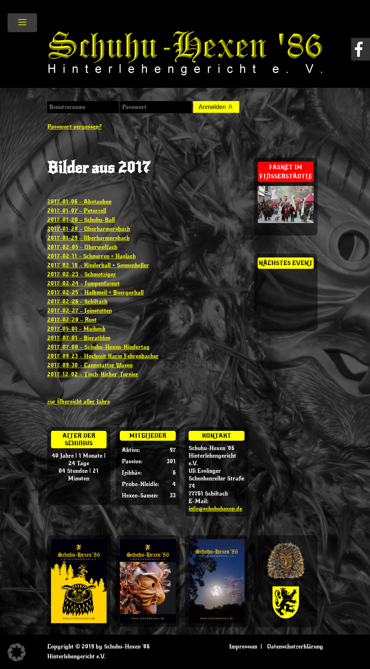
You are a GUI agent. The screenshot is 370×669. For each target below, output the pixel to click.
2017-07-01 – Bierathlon (78, 338)
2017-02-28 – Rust (72, 320)
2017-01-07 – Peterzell (76, 211)
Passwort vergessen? (74, 127)
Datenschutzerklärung (295, 646)
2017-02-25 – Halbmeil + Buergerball (95, 292)
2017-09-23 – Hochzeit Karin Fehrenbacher (103, 356)
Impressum (243, 646)
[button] (16, 652)
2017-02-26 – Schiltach (77, 302)
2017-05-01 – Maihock (76, 329)
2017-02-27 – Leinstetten (79, 311)
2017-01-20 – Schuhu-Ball (81, 220)
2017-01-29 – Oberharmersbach (88, 238)
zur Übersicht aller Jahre (78, 401)
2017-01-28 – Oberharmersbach (88, 229)
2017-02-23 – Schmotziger (81, 274)
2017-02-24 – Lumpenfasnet (83, 283)
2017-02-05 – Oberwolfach (82, 247)
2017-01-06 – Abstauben (79, 202)
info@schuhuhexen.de (215, 509)
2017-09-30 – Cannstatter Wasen (90, 365)
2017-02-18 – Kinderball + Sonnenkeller (98, 265)
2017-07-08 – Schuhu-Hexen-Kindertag (98, 347)
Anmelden (216, 107)
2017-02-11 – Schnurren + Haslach (91, 256)
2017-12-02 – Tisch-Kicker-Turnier (92, 374)
